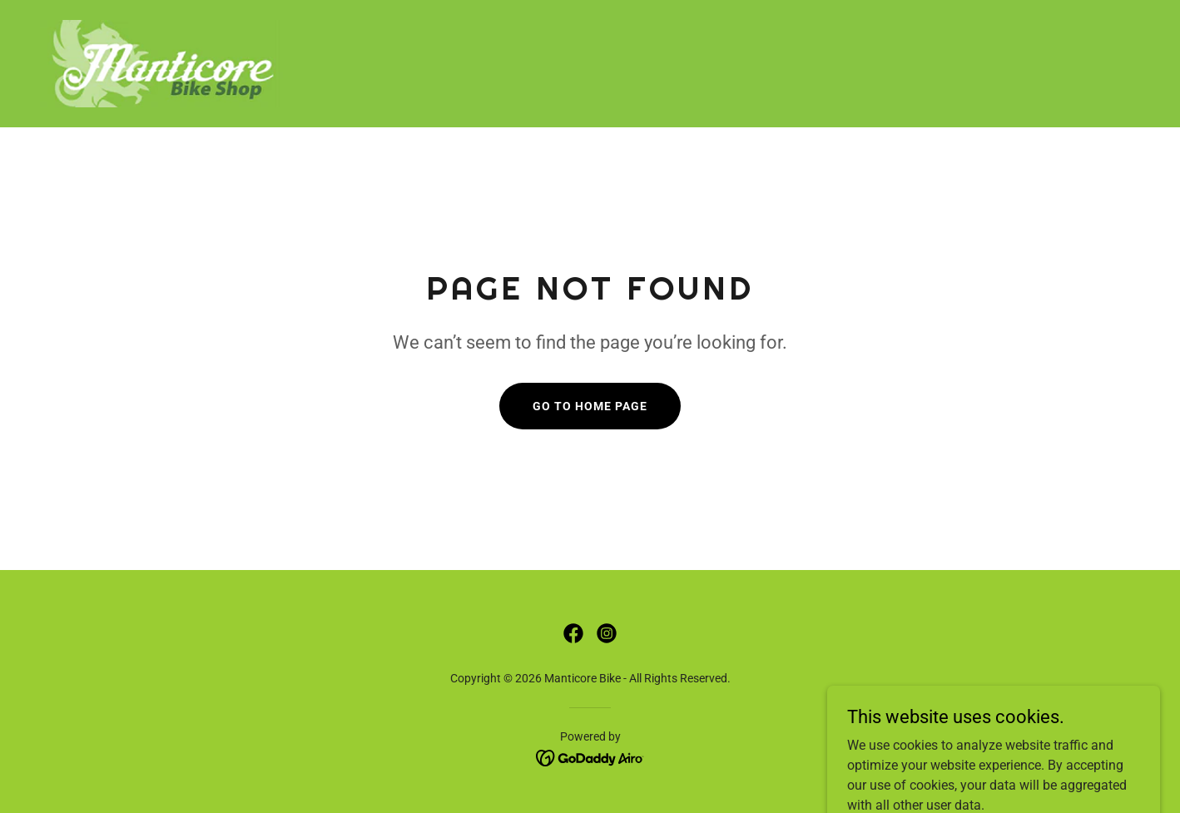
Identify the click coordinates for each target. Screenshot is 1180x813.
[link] (164, 63)
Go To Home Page (590, 406)
